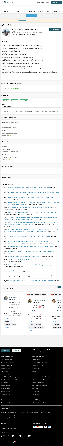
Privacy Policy (4, 417)
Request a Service (56, 2)
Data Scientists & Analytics (8, 362)
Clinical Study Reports (37, 374)
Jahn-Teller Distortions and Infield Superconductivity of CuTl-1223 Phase (29, 187)
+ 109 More (31, 330)
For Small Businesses (6, 360)
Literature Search (5, 391)
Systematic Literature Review (39, 403)
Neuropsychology (57, 327)
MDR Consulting (36, 394)
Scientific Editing (5, 394)
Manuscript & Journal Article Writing (41, 377)
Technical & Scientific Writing (36, 327)
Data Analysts (19, 11)
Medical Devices (36, 360)
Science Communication (38, 365)
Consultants (31, 11)
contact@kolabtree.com (52, 352)
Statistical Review (5, 368)
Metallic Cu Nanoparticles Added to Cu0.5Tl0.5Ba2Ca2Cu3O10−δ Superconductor (32, 212)
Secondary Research (6, 388)
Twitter (15, 436)
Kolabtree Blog (6, 436)
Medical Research (5, 403)
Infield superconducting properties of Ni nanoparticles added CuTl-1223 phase (31, 246)
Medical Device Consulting (8, 397)
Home (2, 412)
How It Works (22, 412)
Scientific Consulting (6, 365)
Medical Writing (5, 374)
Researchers (56, 11)
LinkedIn (31, 436)
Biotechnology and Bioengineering (41, 368)
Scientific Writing (5, 385)
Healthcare (3, 400)
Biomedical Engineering (38, 382)
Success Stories (11, 412)
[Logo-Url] (9, 2)
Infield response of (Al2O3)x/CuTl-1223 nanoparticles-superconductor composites (31, 260)
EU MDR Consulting (6, 382)
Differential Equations (10, 324)
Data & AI (23, 101)
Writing (6, 101)
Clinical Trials (35, 388)
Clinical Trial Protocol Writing (39, 385)
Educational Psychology (35, 324)
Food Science (4, 371)
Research (14, 101)
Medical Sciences (36, 397)
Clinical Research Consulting (8, 377)
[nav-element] (56, 287)
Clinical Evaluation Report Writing (9, 380)
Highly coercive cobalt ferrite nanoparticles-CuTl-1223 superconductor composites (32, 275)
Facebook (23, 436)
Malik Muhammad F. (39, 300)
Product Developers (44, 11)
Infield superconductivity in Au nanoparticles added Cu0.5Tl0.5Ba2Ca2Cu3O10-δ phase (33, 192)
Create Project (55, 29)
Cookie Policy (15, 417)
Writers (6, 11)
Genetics (34, 371)
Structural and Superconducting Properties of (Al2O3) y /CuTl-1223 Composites (31, 280)
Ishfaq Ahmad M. (14, 297)
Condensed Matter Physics (11, 88)
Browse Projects (45, 412)
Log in (47, 2)
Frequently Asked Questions (38, 352)
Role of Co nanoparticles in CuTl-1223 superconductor (24, 256)
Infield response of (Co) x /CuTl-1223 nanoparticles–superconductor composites (31, 251)
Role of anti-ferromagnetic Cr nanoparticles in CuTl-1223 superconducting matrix (31, 265)
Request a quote (22, 20)
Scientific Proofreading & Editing (40, 362)
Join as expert (40, 2)
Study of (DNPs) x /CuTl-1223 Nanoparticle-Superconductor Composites (28, 207)
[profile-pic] (6, 298)
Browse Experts (34, 412)
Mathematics (8, 321)
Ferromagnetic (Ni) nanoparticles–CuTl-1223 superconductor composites (29, 236)
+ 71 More (6, 327)
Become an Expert (16, 350)
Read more (6, 318)
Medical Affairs (35, 391)
